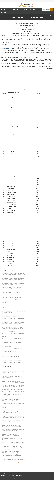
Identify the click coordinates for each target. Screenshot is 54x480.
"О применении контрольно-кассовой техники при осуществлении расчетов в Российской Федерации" (13, 275)
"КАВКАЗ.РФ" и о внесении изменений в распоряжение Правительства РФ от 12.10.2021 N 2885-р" (13, 419)
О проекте (3, 12)
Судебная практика (14, 9)
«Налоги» (20, 475)
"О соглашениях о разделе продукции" (13, 320)
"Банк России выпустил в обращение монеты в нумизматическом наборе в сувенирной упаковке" (13, 372)
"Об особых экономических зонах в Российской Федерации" (13, 336)
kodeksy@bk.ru (14, 477)
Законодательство (23, 9)
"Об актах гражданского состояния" (13, 297)
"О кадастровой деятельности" (13, 316)
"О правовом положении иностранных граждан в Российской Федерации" (13, 312)
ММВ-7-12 (8, 48)
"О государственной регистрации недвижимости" (13, 293)
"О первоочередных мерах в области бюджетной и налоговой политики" (13, 351)
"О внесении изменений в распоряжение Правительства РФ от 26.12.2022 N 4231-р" (12, 412)
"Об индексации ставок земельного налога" (12, 364)
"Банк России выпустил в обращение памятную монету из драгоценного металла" (12, 377)
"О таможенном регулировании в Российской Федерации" (13, 302)
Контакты (51, 0)
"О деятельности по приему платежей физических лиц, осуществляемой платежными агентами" (13, 280)
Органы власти (32, 9)
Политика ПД (13, 478)
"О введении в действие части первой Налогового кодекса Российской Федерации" (13, 356)
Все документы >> (22, 463)
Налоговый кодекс (5, 9)
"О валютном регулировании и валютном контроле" (13, 307)
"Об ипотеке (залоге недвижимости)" (13, 324)
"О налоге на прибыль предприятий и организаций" (13, 360)
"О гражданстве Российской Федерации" (13, 340)
